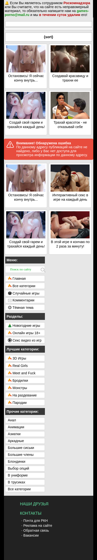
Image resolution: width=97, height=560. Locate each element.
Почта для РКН (35, 521)
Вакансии (31, 535)
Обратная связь (36, 530)
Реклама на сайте (37, 525)
